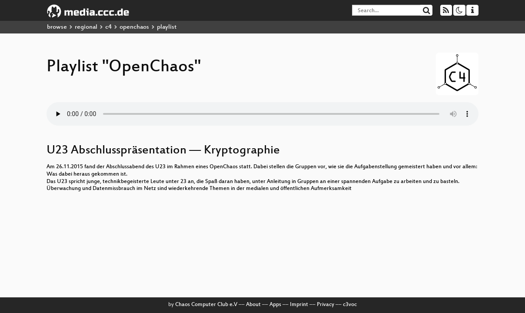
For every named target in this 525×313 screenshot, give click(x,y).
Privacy (325, 305)
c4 (108, 27)
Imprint (299, 305)
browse (57, 27)
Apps (275, 305)
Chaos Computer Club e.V (206, 305)
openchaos (134, 27)
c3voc (350, 305)
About (253, 305)
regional (86, 27)
